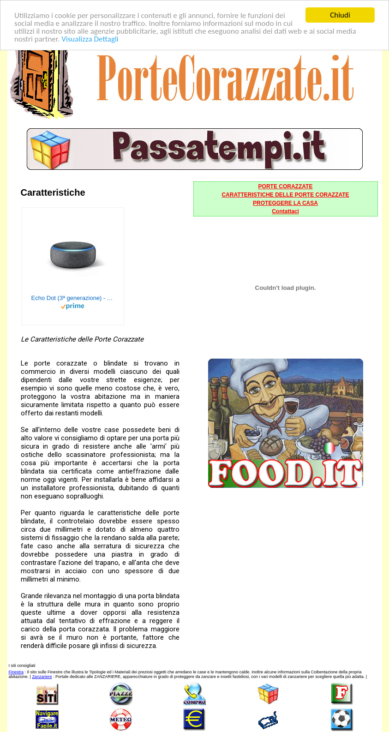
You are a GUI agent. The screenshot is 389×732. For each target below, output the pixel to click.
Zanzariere (42, 676)
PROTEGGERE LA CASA (285, 203)
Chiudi (340, 15)
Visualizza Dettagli (90, 38)
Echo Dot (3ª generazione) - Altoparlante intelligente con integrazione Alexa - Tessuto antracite (72, 297)
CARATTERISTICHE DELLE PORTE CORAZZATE (285, 195)
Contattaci (285, 211)
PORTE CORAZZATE (285, 186)
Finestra (16, 672)
